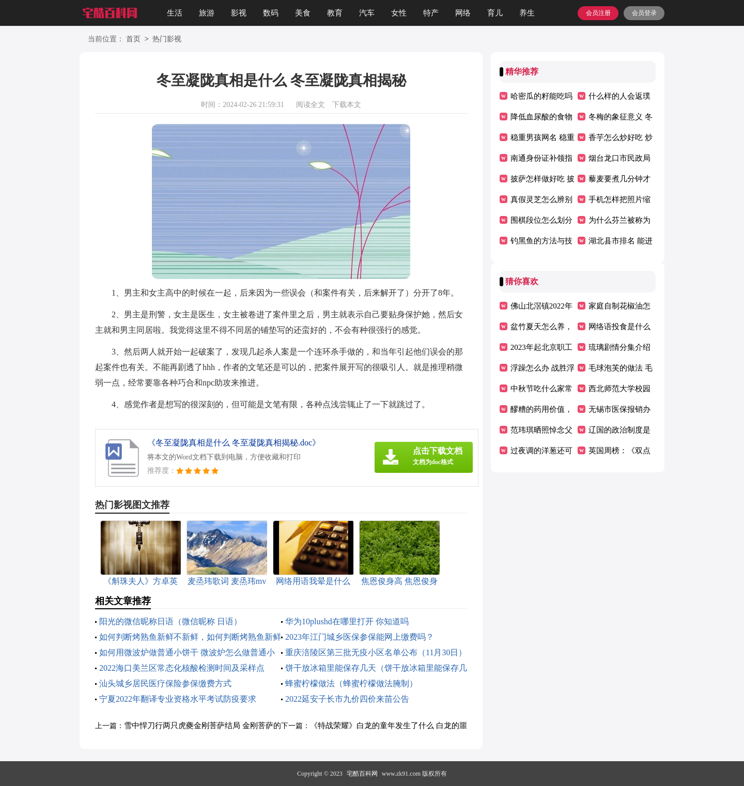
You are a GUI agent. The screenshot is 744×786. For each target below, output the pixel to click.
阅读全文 (310, 105)
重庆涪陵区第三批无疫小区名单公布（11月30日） (376, 652)
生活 (174, 13)
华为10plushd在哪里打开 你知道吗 (347, 621)
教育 (335, 13)
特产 (431, 13)
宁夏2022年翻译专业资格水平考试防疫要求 (177, 699)
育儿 (495, 13)
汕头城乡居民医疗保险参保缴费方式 (165, 683)
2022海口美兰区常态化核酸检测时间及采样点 (182, 668)
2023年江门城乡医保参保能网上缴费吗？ (359, 637)
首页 (133, 39)
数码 (270, 13)
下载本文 (346, 105)
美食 (303, 13)
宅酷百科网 (362, 773)
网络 (463, 13)
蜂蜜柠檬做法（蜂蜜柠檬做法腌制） (351, 683)
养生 (527, 13)
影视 (238, 13)
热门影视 (166, 39)
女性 (399, 13)
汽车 (367, 13)
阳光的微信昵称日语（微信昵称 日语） (170, 621)
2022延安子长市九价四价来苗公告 (347, 699)
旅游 (206, 13)
